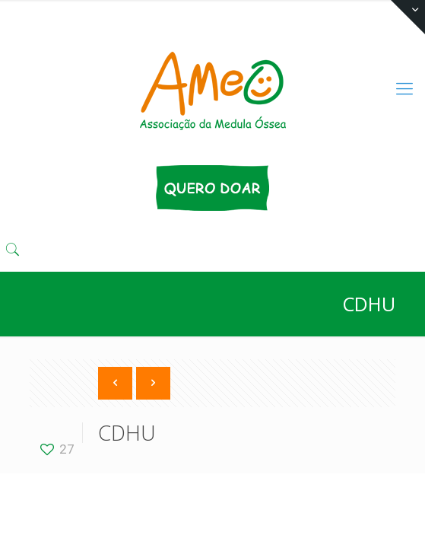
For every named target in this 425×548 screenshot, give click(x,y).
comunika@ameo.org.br (271, 11)
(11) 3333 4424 (149, 11)
